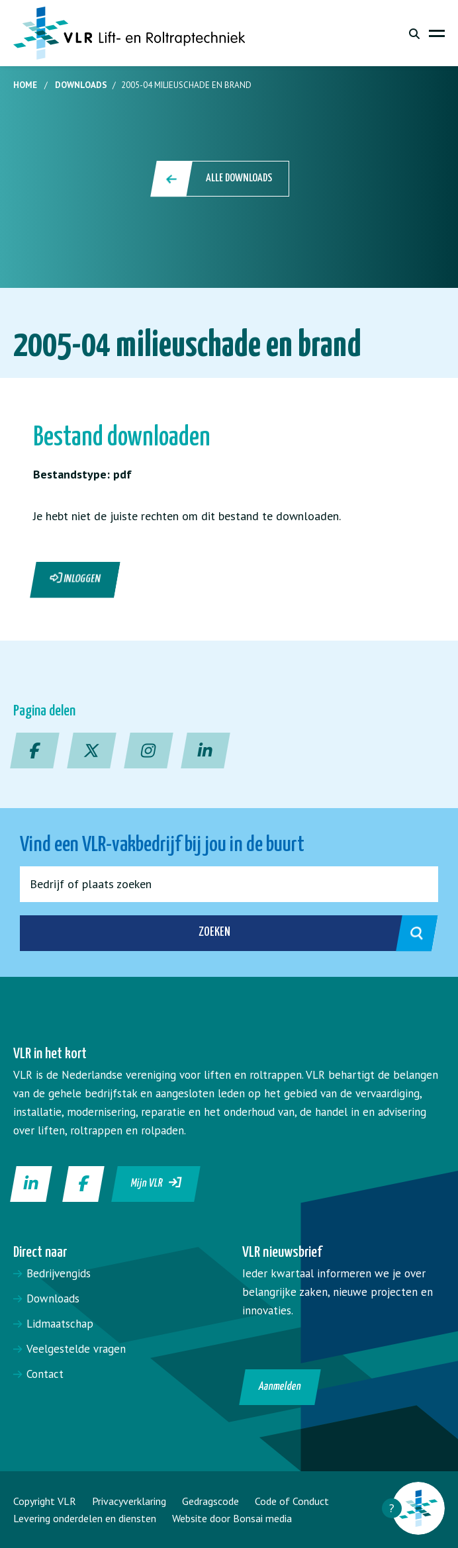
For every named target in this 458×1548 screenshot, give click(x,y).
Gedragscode (210, 1501)
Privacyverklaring (129, 1501)
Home (25, 85)
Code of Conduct (292, 1501)
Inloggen (75, 578)
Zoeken (304, 933)
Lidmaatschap (59, 1323)
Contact (45, 1374)
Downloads (81, 85)
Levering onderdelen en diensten (84, 1518)
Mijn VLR (156, 1182)
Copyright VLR (44, 1501)
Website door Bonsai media (232, 1518)
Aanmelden (280, 1386)
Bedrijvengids (58, 1273)
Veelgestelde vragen (76, 1349)
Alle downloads (220, 179)
